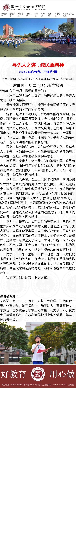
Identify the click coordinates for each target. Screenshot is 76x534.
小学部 (36, 15)
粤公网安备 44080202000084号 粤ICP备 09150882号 (19, 385)
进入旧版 (71, 385)
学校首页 (4, 15)
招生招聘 (57, 15)
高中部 (50, 15)
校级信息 (20, 15)
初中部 (43, 15)
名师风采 (28, 15)
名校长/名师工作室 (68, 15)
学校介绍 (12, 15)
